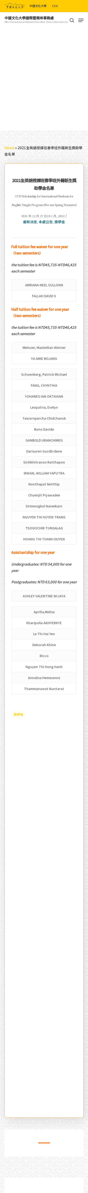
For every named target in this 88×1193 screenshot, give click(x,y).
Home (9, 147)
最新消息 (30, 221)
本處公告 (46, 221)
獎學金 (59, 221)
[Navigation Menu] (81, 20)
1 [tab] (40, 1145)
